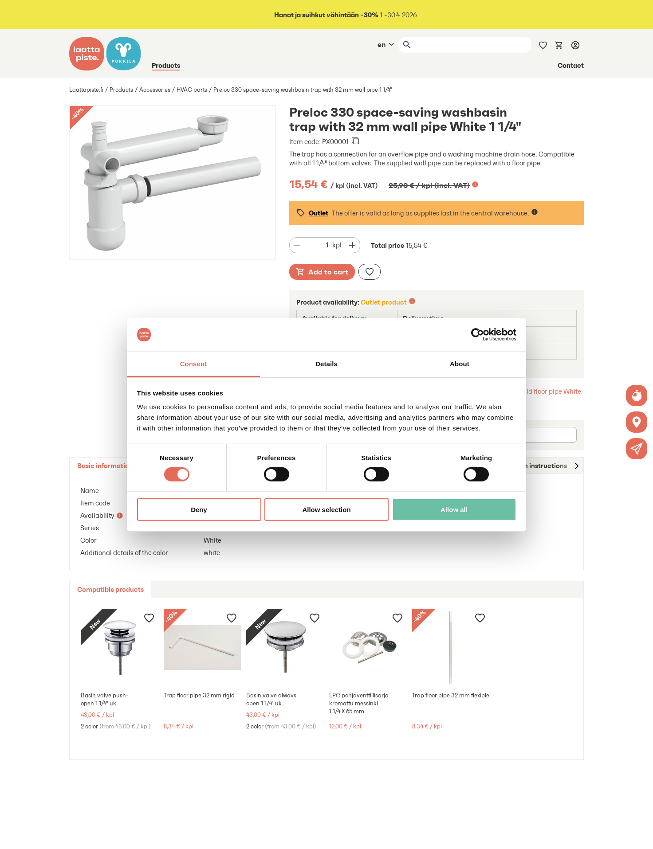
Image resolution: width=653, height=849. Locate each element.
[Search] (472, 45)
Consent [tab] (193, 364)
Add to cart (322, 271)
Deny (199, 509)
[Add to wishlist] (369, 272)
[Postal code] (540, 435)
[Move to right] (576, 466)
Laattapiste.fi (86, 90)
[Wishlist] (543, 44)
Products (166, 65)
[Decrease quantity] (297, 245)
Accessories (154, 90)
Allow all (454, 509)
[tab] (105, 466)
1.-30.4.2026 (345, 15)
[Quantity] (318, 245)
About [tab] (459, 364)
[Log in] (575, 45)
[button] (637, 448)
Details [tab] (326, 364)
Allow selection (326, 509)
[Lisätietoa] (475, 184)
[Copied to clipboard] (355, 141)
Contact (571, 65)
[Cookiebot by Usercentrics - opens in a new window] (477, 334)
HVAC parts (192, 90)
